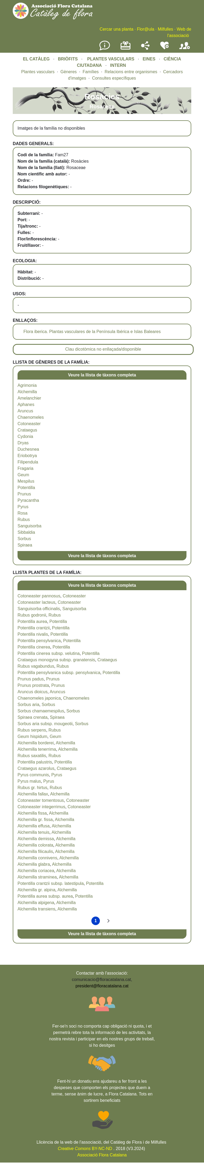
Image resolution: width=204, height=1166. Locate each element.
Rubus (24, 519)
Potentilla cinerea (34, 647)
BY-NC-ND (85, 1148)
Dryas (23, 443)
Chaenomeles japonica (39, 698)
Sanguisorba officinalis (39, 608)
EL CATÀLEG (36, 59)
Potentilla (26, 487)
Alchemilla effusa (34, 826)
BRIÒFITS (68, 59)
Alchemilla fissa (32, 813)
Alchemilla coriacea (36, 870)
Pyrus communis (33, 775)
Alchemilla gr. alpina (36, 890)
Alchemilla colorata (35, 845)
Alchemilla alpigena (36, 902)
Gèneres (68, 71)
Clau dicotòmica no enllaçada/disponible (103, 349)
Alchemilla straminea (37, 877)
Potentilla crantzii (34, 628)
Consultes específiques (114, 78)
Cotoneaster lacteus (36, 602)
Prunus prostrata (33, 685)
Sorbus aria (28, 704)
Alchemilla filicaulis (35, 851)
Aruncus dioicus (33, 691)
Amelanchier (29, 398)
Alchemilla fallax (33, 794)
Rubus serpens (32, 730)
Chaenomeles (31, 417)
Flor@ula (145, 29)
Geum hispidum (32, 736)
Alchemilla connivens (37, 858)
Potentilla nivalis (33, 634)
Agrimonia (27, 385)
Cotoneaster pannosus (39, 596)
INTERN (118, 65)
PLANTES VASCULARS (110, 59)
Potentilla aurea (32, 621)
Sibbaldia (26, 532)
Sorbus (24, 538)
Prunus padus (31, 679)
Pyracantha (28, 500)
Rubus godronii (32, 615)
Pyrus (23, 506)
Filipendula (28, 462)
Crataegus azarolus (36, 768)
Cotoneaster (29, 423)
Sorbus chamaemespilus (41, 711)
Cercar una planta (116, 29)
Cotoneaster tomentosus (41, 800)
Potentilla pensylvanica (39, 640)
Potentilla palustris (35, 762)
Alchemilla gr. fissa (35, 819)
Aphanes (26, 404)
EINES (149, 59)
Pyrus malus (29, 781)
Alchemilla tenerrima (37, 749)
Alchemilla (27, 391)
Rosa (22, 513)
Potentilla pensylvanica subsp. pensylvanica (59, 672)
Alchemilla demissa (36, 838)
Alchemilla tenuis (33, 832)
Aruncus (25, 411)
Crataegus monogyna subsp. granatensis (56, 660)
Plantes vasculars (37, 71)
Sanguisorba (29, 526)
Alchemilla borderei (36, 743)
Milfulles (165, 29)
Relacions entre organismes (131, 71)
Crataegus (27, 430)
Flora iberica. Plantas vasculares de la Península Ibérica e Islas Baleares (92, 331)
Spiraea (25, 545)
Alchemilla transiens (36, 909)
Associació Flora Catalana (102, 1155)
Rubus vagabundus (36, 666)
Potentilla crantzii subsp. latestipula (51, 883)
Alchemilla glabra (34, 864)
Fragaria (25, 468)
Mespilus (26, 481)
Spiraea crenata (33, 717)
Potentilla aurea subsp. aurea (45, 896)
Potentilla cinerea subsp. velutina (49, 653)
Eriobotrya (27, 455)
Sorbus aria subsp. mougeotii (45, 723)
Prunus (24, 494)
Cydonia (25, 436)
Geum (23, 475)
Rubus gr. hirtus (32, 787)
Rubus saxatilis (32, 755)
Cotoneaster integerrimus (41, 806)
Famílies (91, 71)
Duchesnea (28, 449)
